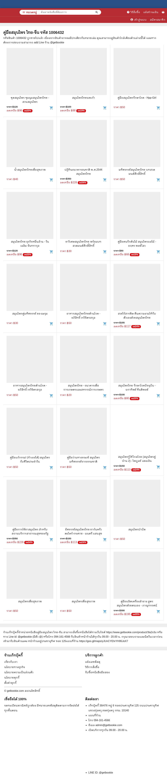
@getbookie (106, 772)
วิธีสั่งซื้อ (133, 12)
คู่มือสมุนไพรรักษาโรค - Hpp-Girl (137, 97)
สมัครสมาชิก (157, 19)
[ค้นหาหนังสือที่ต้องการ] (97, 12)
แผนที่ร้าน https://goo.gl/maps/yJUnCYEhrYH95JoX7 (97, 641)
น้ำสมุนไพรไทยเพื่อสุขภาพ (30, 169)
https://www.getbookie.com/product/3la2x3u (131, 632)
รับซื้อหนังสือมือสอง (97, 672)
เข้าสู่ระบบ (138, 20)
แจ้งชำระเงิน (150, 12)
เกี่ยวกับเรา (10, 661)
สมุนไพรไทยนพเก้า (83, 97)
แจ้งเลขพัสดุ (92, 661)
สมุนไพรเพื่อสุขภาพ (30, 601)
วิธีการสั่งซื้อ (92, 667)
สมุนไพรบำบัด (137, 529)
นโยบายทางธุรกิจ (14, 667)
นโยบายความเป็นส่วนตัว (18, 672)
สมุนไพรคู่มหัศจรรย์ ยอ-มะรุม (30, 313)
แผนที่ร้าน (94, 715)
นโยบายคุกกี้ (11, 677)
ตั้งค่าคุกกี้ (10, 682)
